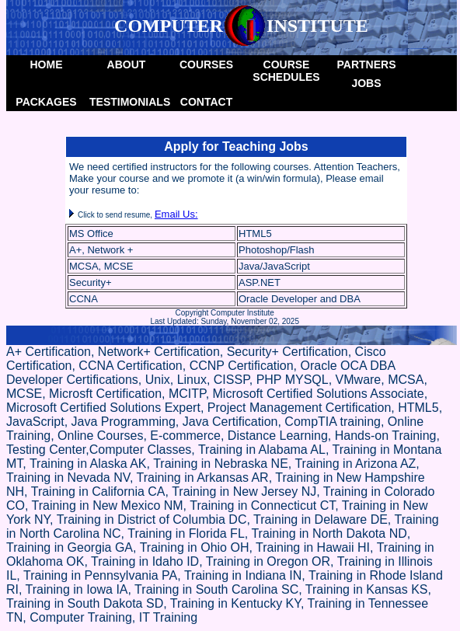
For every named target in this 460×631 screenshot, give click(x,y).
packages (46, 102)
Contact (206, 102)
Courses (206, 64)
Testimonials (127, 102)
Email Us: (176, 214)
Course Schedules (286, 70)
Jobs (366, 83)
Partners (366, 64)
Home (46, 64)
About (126, 64)
